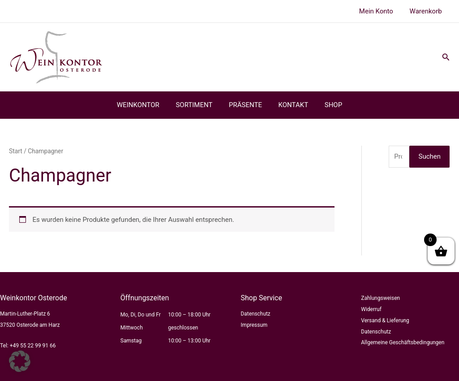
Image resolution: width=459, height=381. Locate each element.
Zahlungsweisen (380, 298)
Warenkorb (427, 11)
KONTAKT (290, 105)
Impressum (254, 325)
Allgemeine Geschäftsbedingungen (402, 342)
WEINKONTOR (144, 105)
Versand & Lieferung (385, 320)
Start (15, 151)
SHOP (327, 105)
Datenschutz (256, 314)
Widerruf (371, 309)
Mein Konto (381, 11)
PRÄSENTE (245, 105)
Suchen (429, 156)
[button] (446, 57)
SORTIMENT (197, 105)
